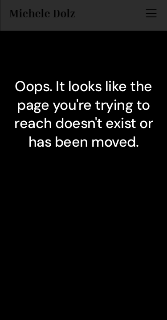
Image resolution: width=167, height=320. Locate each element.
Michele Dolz (42, 12)
